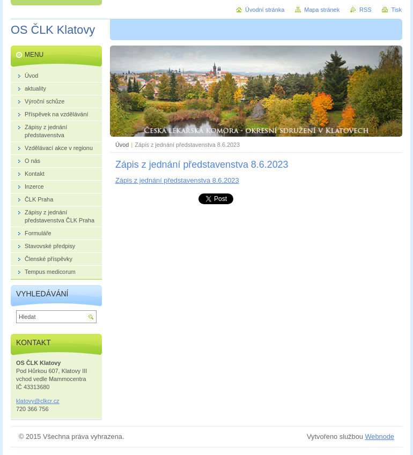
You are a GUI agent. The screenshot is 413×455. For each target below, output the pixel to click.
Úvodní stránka (264, 9)
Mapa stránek (322, 9)
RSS (365, 9)
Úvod (122, 144)
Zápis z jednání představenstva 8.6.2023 (177, 180)
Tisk (396, 9)
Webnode (379, 436)
